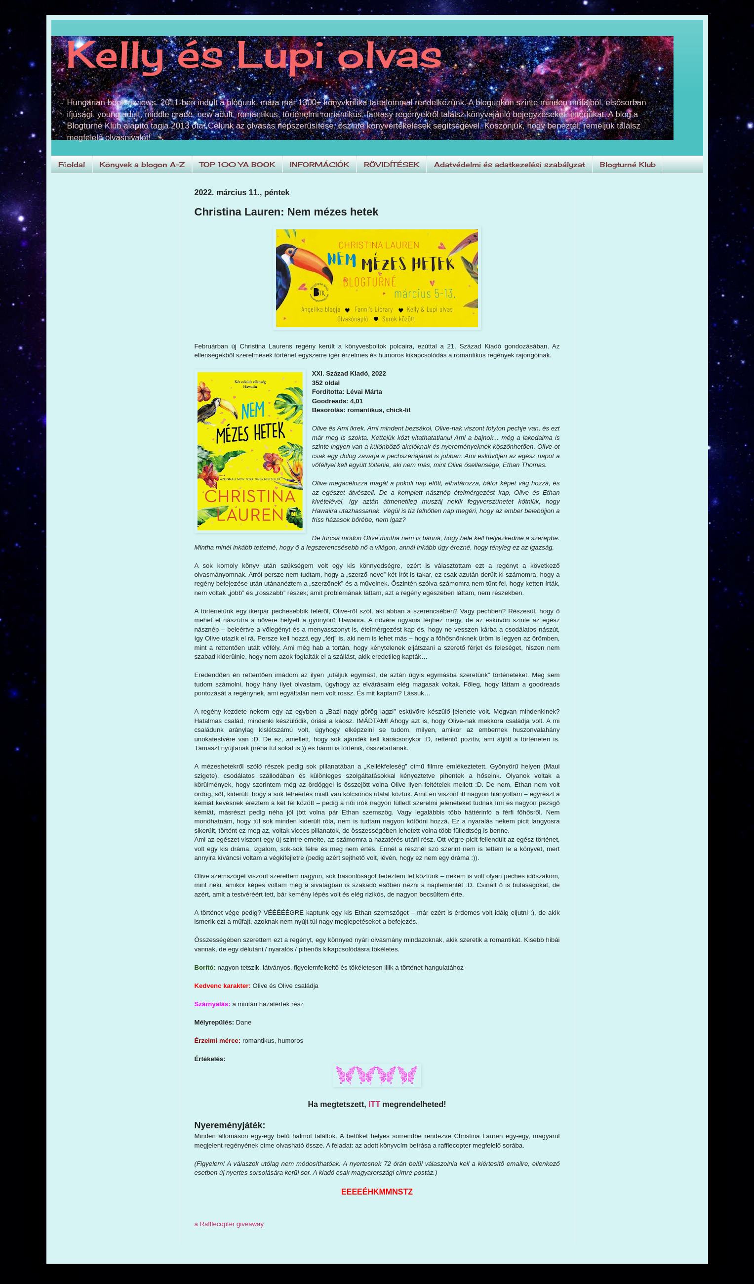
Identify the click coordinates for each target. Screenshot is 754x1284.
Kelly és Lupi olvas (254, 54)
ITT (374, 1104)
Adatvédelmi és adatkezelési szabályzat (509, 164)
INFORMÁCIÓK (319, 164)
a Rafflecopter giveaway (229, 1224)
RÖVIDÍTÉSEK (391, 164)
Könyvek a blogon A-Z (142, 164)
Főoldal (71, 164)
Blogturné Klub (628, 164)
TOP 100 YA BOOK (237, 164)
